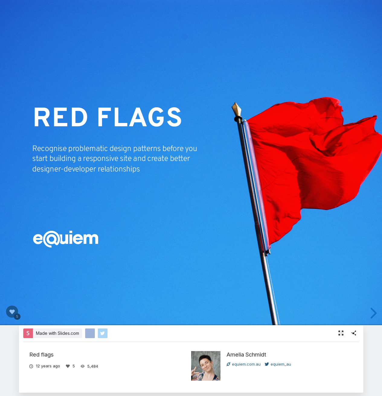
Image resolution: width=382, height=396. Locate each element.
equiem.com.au (243, 364)
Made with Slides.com (57, 333)
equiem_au (278, 364)
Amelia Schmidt (246, 354)
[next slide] (372, 313)
